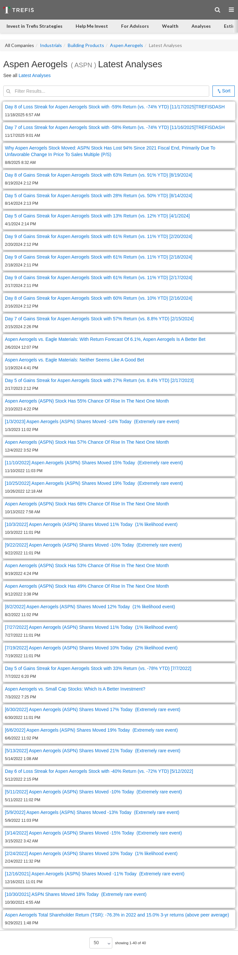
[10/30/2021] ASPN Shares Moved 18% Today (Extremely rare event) (75, 894)
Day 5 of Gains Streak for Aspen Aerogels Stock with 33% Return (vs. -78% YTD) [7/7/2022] (98, 668)
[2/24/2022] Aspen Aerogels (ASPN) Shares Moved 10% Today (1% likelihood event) (91, 853)
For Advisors (135, 26)
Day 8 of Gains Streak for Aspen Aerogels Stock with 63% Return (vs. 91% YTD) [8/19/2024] (98, 175)
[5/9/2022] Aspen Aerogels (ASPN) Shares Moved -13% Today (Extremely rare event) (92, 812)
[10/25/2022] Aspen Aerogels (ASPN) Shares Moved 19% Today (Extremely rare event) (94, 483)
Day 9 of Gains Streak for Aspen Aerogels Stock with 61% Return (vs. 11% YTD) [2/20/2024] (98, 236)
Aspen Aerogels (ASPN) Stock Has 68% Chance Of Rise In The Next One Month (87, 503)
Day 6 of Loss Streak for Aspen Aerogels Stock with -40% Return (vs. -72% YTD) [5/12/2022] (99, 771)
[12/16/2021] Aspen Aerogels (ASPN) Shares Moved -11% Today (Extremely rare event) (94, 873)
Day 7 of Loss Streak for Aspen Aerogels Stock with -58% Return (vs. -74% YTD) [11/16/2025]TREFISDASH (115, 127)
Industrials (51, 45)
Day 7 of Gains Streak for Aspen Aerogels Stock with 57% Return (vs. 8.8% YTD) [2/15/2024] (99, 318)
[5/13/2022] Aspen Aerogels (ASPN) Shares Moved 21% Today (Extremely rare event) (92, 750)
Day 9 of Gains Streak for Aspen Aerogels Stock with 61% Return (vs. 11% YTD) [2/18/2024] (98, 257)
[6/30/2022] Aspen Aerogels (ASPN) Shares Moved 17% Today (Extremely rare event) (92, 709)
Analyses (201, 26)
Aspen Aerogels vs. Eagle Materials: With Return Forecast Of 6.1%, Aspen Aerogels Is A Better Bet (105, 339)
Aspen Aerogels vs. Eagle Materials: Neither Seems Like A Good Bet (74, 359)
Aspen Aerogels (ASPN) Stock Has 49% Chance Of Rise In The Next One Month (87, 586)
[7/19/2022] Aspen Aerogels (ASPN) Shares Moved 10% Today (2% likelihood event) (91, 647)
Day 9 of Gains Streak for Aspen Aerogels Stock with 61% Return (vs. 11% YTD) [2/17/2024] (98, 277)
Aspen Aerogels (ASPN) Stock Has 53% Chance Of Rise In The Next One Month (87, 565)
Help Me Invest (92, 26)
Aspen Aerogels (126, 45)
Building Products (86, 45)
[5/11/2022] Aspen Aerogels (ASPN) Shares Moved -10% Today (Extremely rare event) (93, 791)
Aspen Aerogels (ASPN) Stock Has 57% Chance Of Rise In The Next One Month (87, 442)
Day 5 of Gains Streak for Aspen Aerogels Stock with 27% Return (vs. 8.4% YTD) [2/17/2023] (99, 380)
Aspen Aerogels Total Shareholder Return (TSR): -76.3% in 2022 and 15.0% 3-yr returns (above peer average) (117, 914)
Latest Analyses (35, 75)
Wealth (170, 26)
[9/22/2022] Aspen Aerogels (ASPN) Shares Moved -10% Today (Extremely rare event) (93, 545)
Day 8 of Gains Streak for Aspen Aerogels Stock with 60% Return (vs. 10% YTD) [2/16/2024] (98, 298)
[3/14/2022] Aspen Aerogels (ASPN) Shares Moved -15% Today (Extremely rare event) (93, 833)
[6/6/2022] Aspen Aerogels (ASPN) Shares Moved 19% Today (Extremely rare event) (91, 730)
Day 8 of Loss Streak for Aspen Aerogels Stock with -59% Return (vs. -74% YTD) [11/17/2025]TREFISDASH (115, 106)
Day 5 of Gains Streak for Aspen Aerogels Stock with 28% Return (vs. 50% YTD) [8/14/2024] (98, 195)
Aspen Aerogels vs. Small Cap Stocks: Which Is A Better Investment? (75, 689)
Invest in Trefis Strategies (35, 26)
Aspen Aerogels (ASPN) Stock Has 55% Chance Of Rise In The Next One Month (87, 401)
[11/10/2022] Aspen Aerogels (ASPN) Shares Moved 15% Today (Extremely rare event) (94, 462)
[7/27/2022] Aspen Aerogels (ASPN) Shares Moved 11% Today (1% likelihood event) (91, 627)
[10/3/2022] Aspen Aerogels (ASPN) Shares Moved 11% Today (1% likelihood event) (91, 524)
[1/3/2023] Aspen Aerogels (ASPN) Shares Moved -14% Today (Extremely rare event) (92, 421)
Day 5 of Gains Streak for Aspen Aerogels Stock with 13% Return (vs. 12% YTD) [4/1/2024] (97, 215)
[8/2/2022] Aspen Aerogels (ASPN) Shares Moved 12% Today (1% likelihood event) (90, 606)
